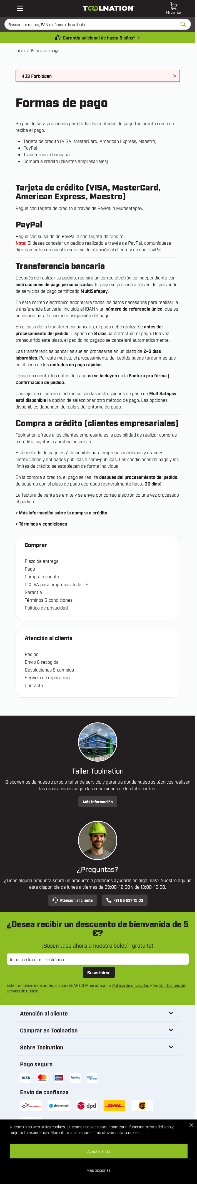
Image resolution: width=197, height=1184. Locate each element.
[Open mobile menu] (20, 8)
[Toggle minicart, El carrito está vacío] (173, 8)
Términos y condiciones (43, 523)
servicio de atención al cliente (99, 249)
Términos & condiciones (49, 600)
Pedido (32, 654)
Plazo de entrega (42, 561)
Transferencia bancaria (46, 154)
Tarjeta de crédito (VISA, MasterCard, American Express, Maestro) (90, 141)
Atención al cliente (73, 900)
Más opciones (98, 1170)
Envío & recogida (42, 662)
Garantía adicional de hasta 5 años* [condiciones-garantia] (99, 37)
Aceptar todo (98, 1151)
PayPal (30, 147)
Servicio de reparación (47, 677)
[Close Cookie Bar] (191, 1125)
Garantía (33, 592)
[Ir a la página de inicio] (109, 8)
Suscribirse (99, 972)
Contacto (34, 685)
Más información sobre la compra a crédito (63, 512)
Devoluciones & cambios (49, 669)
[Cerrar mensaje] (174, 75)
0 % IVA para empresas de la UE (56, 584)
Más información (98, 801)
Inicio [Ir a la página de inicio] (20, 50)
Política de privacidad (46, 607)
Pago (30, 568)
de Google (29, 990)
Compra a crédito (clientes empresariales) (65, 161)
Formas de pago (45, 50)
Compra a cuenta (42, 576)
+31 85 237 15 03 (124, 900)
